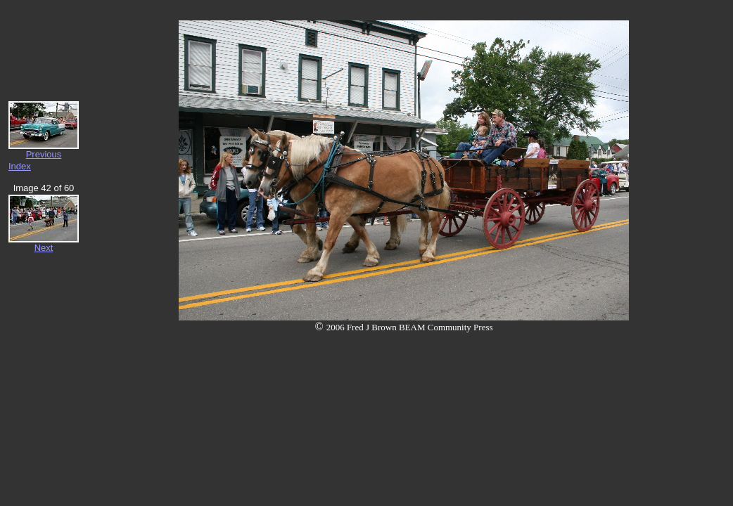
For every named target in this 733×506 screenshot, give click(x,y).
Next (43, 247)
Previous (44, 154)
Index (19, 166)
